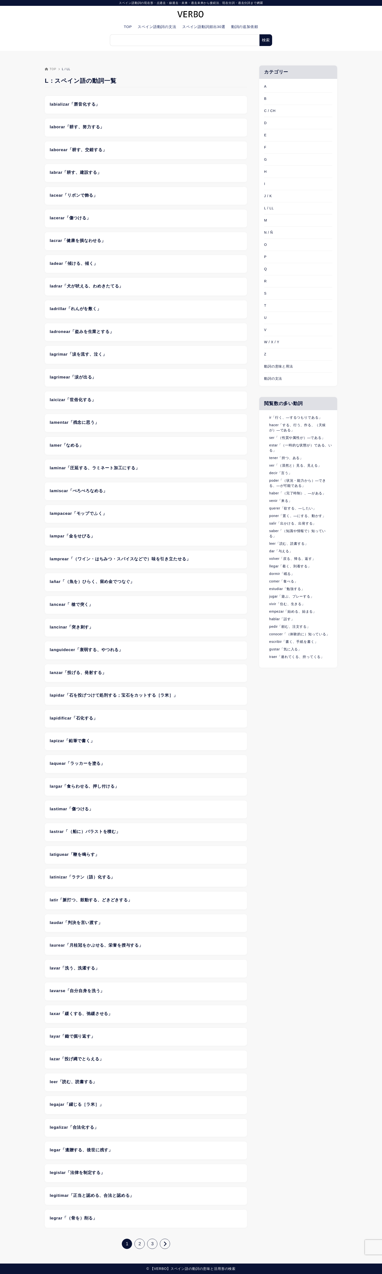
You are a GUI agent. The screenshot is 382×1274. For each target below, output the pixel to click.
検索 (266, 40)
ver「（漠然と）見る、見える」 (295, 465)
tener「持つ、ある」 (286, 458)
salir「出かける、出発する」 (292, 523)
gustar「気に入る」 (285, 649)
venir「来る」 (280, 501)
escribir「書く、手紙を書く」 (293, 642)
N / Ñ (268, 232)
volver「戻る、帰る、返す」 (292, 559)
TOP (50, 69)
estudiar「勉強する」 (287, 589)
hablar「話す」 (281, 619)
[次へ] (165, 1244)
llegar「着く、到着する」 (290, 566)
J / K (268, 196)
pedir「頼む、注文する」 (289, 626)
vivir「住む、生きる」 (287, 604)
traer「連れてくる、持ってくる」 (296, 657)
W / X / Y (271, 342)
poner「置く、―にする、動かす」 (297, 516)
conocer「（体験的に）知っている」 (299, 634)
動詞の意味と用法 (278, 366)
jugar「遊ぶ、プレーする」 (291, 596)
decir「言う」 (280, 473)
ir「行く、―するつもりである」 (295, 417)
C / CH (270, 111)
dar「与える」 (281, 551)
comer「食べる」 (283, 581)
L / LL (269, 208)
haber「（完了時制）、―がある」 (297, 493)
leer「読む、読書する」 (288, 543)
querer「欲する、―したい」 (292, 508)
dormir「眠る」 (282, 574)
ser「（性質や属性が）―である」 (297, 438)
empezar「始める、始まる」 (292, 611)
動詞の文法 (273, 378)
